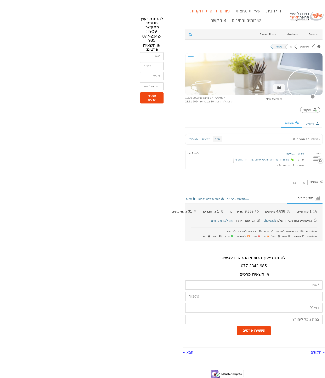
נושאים (141, 139)
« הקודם (253, 352)
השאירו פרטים (189, 330)
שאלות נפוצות (183, 11)
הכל (152, 139)
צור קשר (153, 20)
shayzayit (205, 220)
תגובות (129, 139)
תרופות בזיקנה (229, 153)
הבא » (124, 352)
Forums (248, 34)
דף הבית (208, 11)
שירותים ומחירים (181, 20)
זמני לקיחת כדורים (157, 220)
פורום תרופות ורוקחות (145, 11)
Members (227, 34)
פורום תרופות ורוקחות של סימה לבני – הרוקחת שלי (196, 159)
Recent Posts (203, 34)
